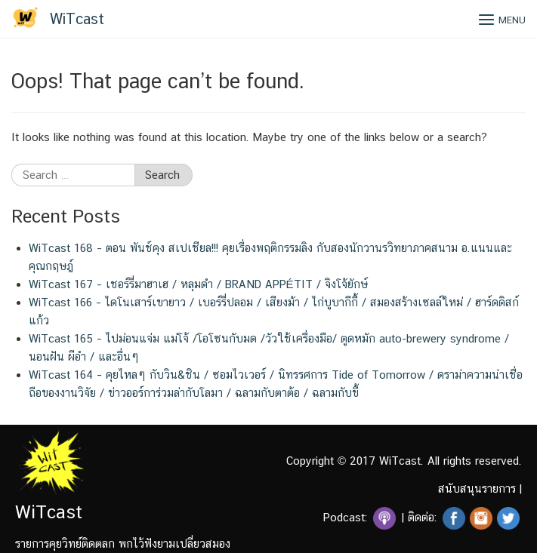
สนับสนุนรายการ (477, 488)
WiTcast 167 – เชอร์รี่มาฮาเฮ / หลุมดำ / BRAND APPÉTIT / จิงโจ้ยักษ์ (198, 284)
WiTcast (77, 19)
